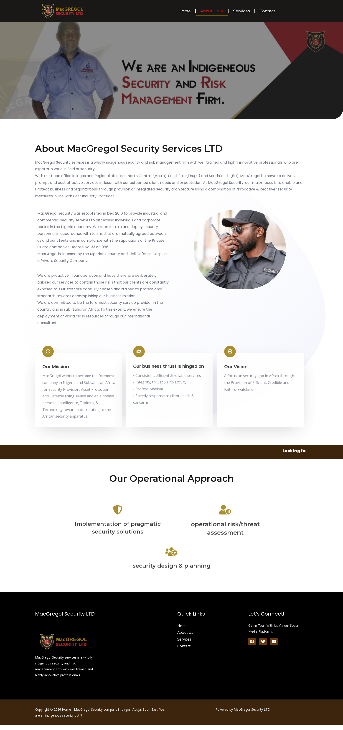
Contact (267, 11)
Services (241, 11)
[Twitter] (263, 646)
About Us (212, 11)
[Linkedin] (274, 646)
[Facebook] (252, 646)
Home (184, 11)
